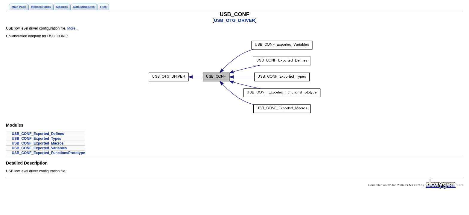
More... (72, 28)
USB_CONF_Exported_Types (36, 138)
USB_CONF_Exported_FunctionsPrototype (48, 153)
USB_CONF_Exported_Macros (37, 143)
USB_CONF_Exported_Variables (39, 148)
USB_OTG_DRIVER (234, 20)
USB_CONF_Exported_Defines (38, 134)
